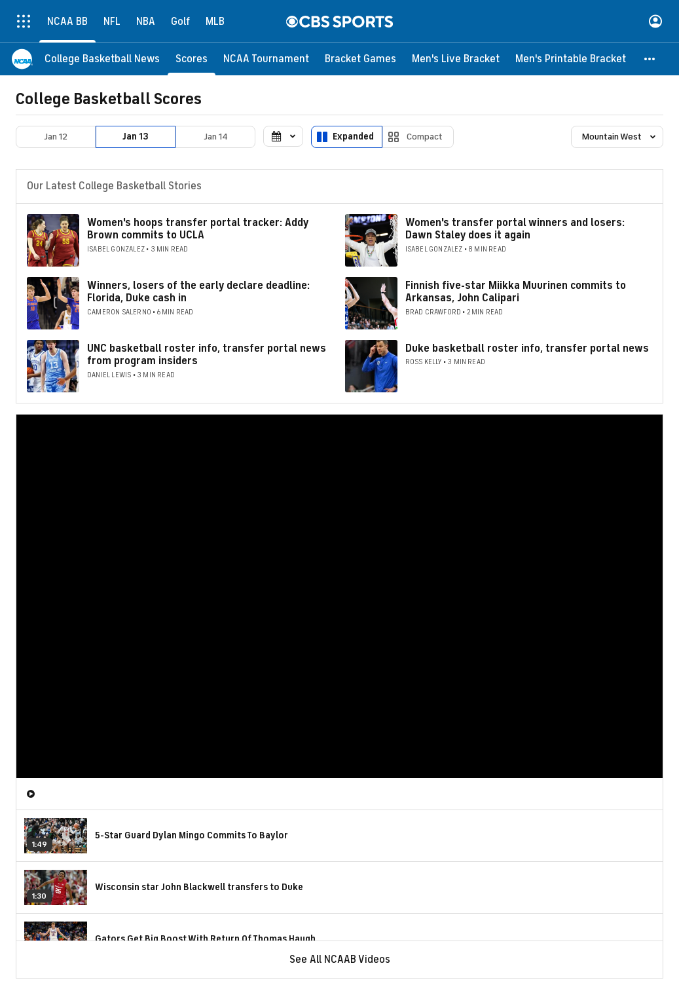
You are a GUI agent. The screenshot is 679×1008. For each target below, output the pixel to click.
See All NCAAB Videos (339, 959)
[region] (339, 596)
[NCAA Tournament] (266, 59)
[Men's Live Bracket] (455, 59)
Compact (425, 136)
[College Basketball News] (102, 59)
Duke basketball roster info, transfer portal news (527, 348)
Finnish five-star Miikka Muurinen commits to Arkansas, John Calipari (515, 292)
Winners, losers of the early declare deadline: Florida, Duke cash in (198, 292)
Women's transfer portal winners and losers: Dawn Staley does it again (515, 229)
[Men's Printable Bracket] (570, 59)
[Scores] (191, 59)
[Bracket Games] (360, 59)
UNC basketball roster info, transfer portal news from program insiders (206, 354)
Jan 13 (135, 136)
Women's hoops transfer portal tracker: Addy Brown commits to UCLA (197, 229)
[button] (650, 59)
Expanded (353, 136)
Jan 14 (216, 136)
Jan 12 (55, 136)
